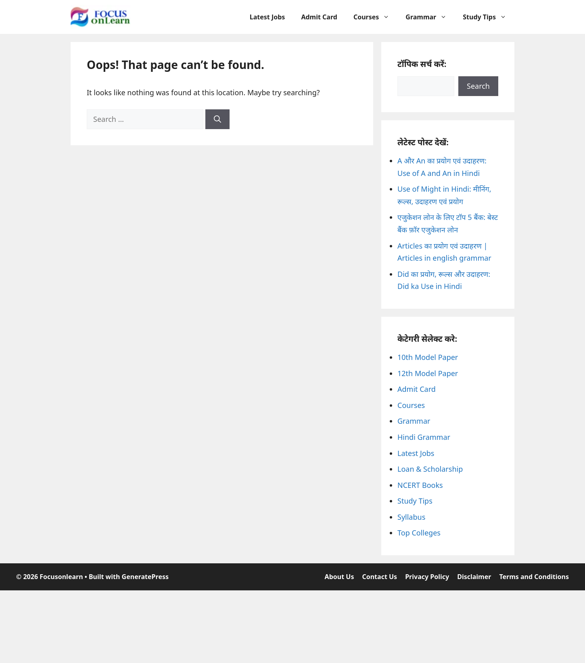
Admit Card (319, 17)
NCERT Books (420, 485)
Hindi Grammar (423, 437)
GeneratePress (145, 576)
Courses (375, 17)
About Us (339, 576)
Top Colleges (419, 533)
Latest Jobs (267, 17)
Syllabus (411, 517)
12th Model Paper (427, 373)
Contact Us (379, 576)
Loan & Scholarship (430, 469)
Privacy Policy (427, 576)
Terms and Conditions (534, 576)
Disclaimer (474, 576)
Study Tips (488, 17)
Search (478, 86)
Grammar (430, 17)
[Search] (217, 119)
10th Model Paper (427, 357)
